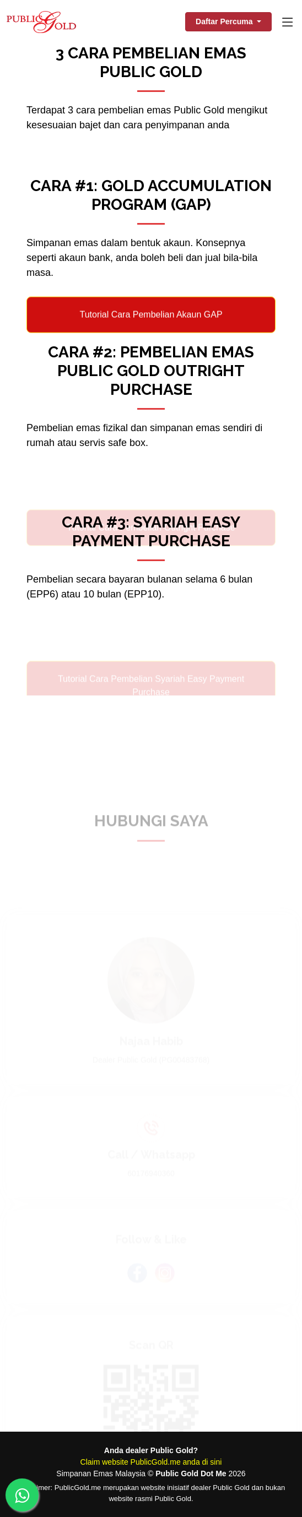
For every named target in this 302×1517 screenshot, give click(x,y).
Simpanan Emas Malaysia (100, 1473)
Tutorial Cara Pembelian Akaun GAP (150, 322)
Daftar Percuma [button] (225, 21)
